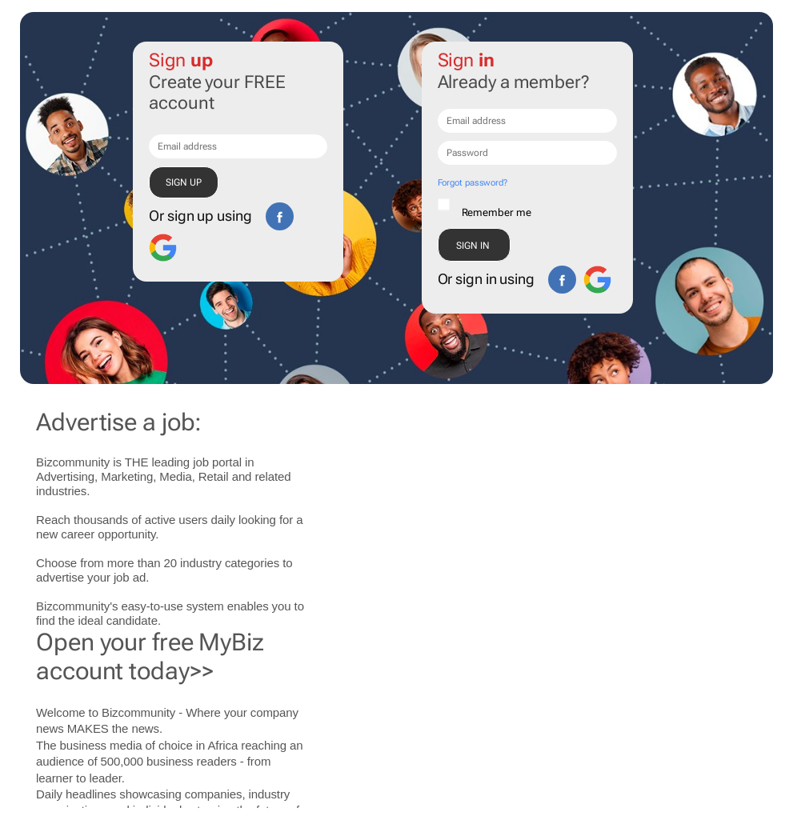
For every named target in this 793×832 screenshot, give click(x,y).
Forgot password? (472, 183)
